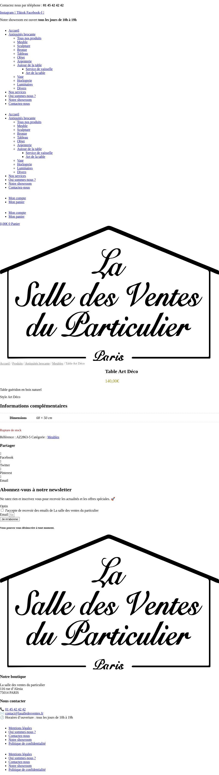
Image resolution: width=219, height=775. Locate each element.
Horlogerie (24, 80)
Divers (21, 88)
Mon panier (16, 202)
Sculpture (23, 46)
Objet (21, 57)
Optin (4, 506)
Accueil (14, 30)
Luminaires (25, 84)
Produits (17, 363)
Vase (20, 76)
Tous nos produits (29, 38)
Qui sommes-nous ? (22, 96)
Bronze (22, 50)
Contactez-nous (19, 103)
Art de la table (35, 73)
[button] (109, 455)
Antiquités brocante (22, 34)
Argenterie (24, 61)
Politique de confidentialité (27, 743)
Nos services (17, 92)
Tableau (22, 53)
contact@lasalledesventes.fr (24, 713)
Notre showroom (20, 100)
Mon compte (17, 198)
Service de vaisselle (39, 69)
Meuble (22, 42)
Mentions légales (20, 728)
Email (4, 514)
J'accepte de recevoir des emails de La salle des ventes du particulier (52, 510)
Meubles (57, 363)
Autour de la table (29, 65)
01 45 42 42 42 (15, 709)
